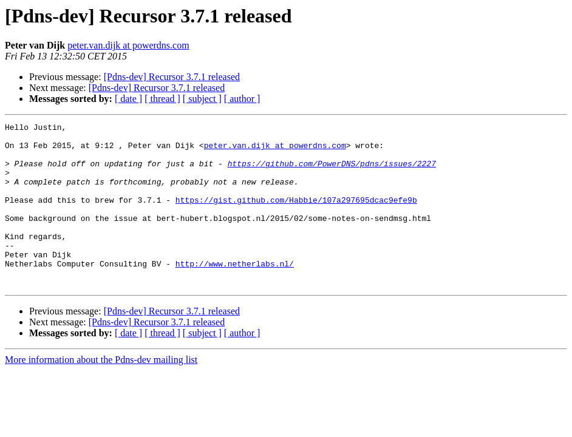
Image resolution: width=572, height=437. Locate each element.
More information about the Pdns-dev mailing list (101, 392)
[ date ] (128, 98)
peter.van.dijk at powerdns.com (128, 45)
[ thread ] (162, 98)
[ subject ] (202, 98)
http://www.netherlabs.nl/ (234, 292)
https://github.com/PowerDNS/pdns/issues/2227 (332, 172)
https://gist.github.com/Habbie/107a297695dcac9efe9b (296, 216)
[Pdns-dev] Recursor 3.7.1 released (172, 77)
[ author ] (242, 98)
